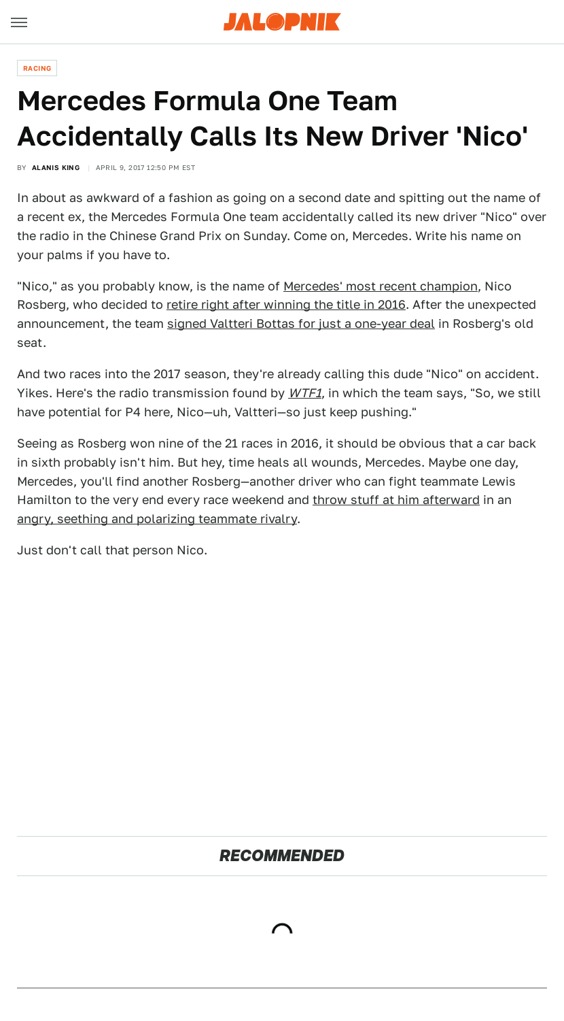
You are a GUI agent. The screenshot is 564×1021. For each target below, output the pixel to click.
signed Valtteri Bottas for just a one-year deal (301, 323)
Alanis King (56, 167)
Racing (37, 68)
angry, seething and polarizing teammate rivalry (157, 519)
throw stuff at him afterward (396, 499)
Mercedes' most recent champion (380, 286)
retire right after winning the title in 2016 (286, 304)
